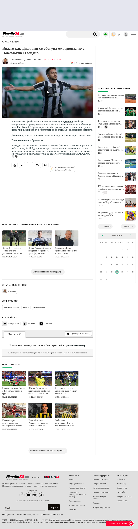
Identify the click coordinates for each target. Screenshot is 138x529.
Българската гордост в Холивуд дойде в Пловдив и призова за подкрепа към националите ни (110, 174)
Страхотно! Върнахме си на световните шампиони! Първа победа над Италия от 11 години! (110, 109)
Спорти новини (99, 484)
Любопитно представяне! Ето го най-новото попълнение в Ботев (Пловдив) (65, 423)
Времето (96, 503)
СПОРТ (5, 42)
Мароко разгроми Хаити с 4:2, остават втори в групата (13, 391)
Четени (26, 307)
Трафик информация (101, 507)
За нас (71, 479)
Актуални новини (11, 307)
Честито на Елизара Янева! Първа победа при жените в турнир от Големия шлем (110, 135)
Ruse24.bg (121, 492)
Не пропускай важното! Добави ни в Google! (62, 169)
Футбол (16, 42)
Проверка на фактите (77, 488)
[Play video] (48, 92)
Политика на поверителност (28, 515)
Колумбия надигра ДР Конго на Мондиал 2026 (110, 214)
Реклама (72, 510)
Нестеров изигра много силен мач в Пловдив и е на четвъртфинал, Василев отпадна (111, 96)
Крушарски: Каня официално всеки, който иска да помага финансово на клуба (66, 251)
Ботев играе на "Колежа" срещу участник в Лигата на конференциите (110, 148)
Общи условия (8, 515)
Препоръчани (39, 307)
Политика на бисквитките (52, 515)
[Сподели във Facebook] (30, 165)
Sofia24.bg (121, 479)
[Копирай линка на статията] (22, 165)
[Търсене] (79, 34)
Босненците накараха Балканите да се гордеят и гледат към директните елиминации (66, 391)
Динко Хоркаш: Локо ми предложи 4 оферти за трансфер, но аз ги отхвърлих (39, 251)
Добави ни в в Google (81, 63)
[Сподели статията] (15, 165)
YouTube (45, 324)
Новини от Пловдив (101, 479)
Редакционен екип (76, 484)
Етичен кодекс (75, 501)
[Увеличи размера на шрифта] (45, 165)
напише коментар (77, 345)
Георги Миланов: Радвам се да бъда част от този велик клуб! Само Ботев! (38, 423)
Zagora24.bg (122, 501)
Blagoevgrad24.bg (124, 496)
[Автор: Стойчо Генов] (16, 59)
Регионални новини (101, 488)
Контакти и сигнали (77, 505)
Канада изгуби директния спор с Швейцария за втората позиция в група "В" (12, 423)
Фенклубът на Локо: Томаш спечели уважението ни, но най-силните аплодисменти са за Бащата (13, 251)
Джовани (68, 121)
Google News (11, 324)
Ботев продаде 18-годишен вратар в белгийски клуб (110, 161)
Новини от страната (101, 492)
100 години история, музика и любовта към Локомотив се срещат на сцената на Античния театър (111, 187)
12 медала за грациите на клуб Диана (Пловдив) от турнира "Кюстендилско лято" (109, 122)
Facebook (29, 324)
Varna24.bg (121, 484)
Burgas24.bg (122, 488)
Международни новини (99, 497)
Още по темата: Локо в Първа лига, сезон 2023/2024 (30, 225)
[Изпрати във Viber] (38, 165)
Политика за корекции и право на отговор (77, 494)
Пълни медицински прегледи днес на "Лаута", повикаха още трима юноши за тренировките (111, 201)
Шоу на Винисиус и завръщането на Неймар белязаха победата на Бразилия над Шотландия (39, 391)
